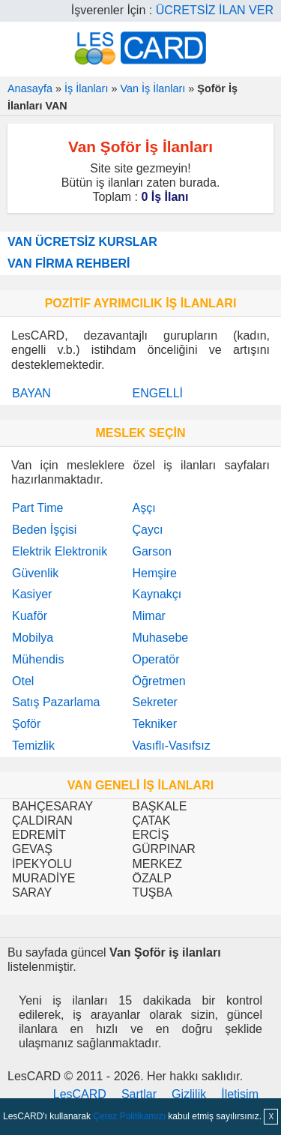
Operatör (155, 659)
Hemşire (154, 573)
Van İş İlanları (152, 88)
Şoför (26, 723)
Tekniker (154, 723)
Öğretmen (158, 681)
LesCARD (79, 1094)
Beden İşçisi (44, 529)
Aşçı (143, 508)
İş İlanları (86, 88)
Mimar (148, 615)
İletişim (240, 1094)
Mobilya (32, 637)
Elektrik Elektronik (59, 551)
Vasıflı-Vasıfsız (171, 745)
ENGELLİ (157, 393)
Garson (151, 551)
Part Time (37, 508)
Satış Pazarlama (56, 702)
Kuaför (29, 615)
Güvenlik (35, 573)
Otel (23, 681)
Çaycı (147, 529)
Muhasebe (160, 637)
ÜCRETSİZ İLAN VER (215, 10)
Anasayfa (29, 88)
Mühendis (38, 659)
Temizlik (33, 745)
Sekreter (154, 702)
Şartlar (139, 1094)
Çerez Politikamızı (129, 1116)
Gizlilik (189, 1094)
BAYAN (31, 393)
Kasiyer (32, 594)
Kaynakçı (156, 594)
